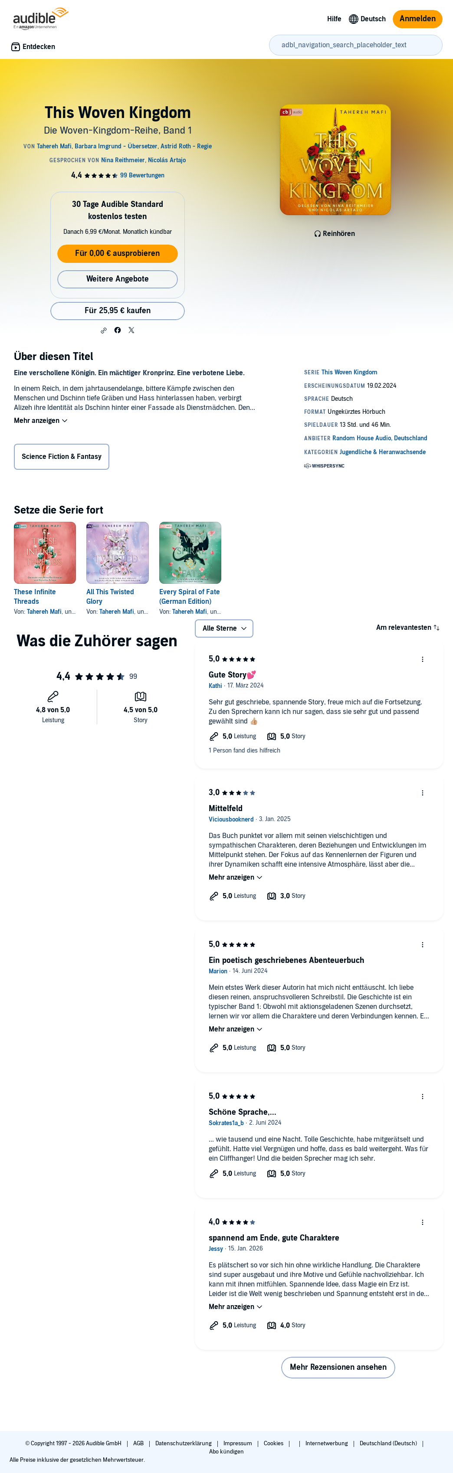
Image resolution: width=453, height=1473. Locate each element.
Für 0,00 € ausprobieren (117, 253)
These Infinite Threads (35, 597)
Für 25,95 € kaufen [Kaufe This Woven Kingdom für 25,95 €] (118, 310)
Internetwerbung (327, 1443)
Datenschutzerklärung (184, 1443)
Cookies (274, 1443)
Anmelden (418, 18)
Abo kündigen (226, 1451)
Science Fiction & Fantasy (62, 456)
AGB (139, 1443)
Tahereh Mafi (44, 611)
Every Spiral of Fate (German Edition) (189, 597)
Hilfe (334, 19)
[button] (103, 330)
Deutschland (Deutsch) (389, 1443)
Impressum (238, 1443)
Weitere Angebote (117, 279)
